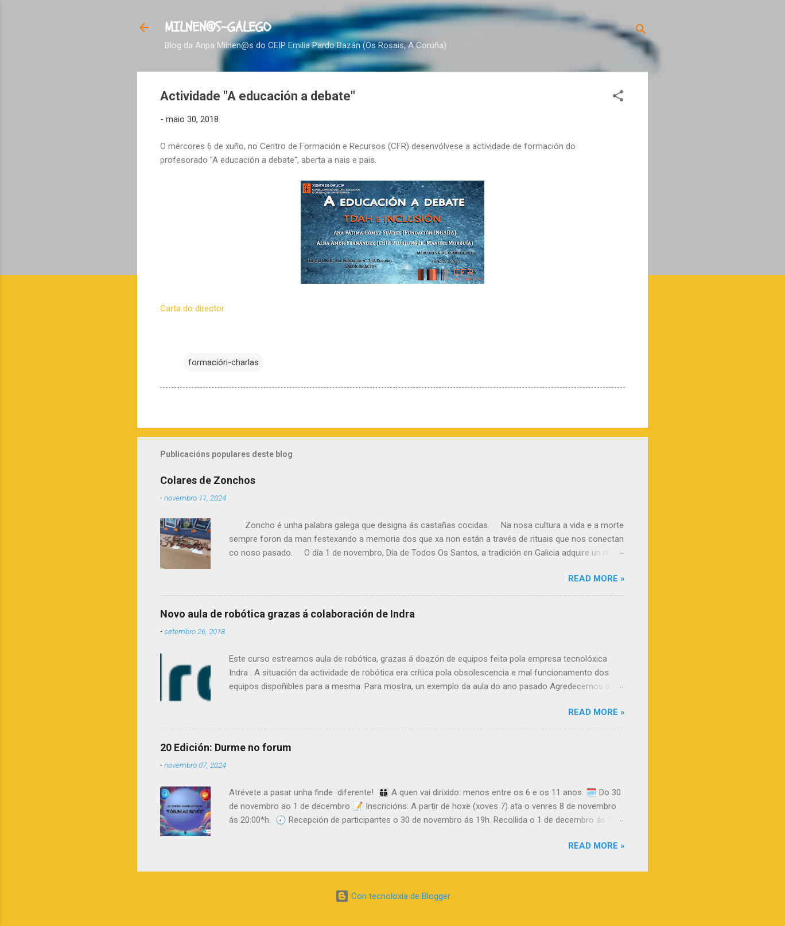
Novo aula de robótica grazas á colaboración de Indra (287, 614)
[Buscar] (641, 31)
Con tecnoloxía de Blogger (392, 896)
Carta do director (192, 308)
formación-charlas (223, 362)
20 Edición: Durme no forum (226, 747)
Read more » (596, 578)
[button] (618, 98)
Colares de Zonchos (207, 480)
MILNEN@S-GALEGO (218, 27)
